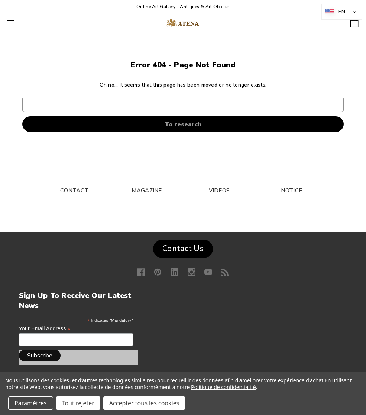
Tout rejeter (78, 403)
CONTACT (74, 190)
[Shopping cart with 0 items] (354, 20)
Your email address (45, 328)
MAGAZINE (147, 190)
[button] (183, 247)
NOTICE (291, 190)
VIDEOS (219, 190)
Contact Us (183, 248)
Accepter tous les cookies (144, 403)
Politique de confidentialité (223, 386)
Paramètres (30, 403)
